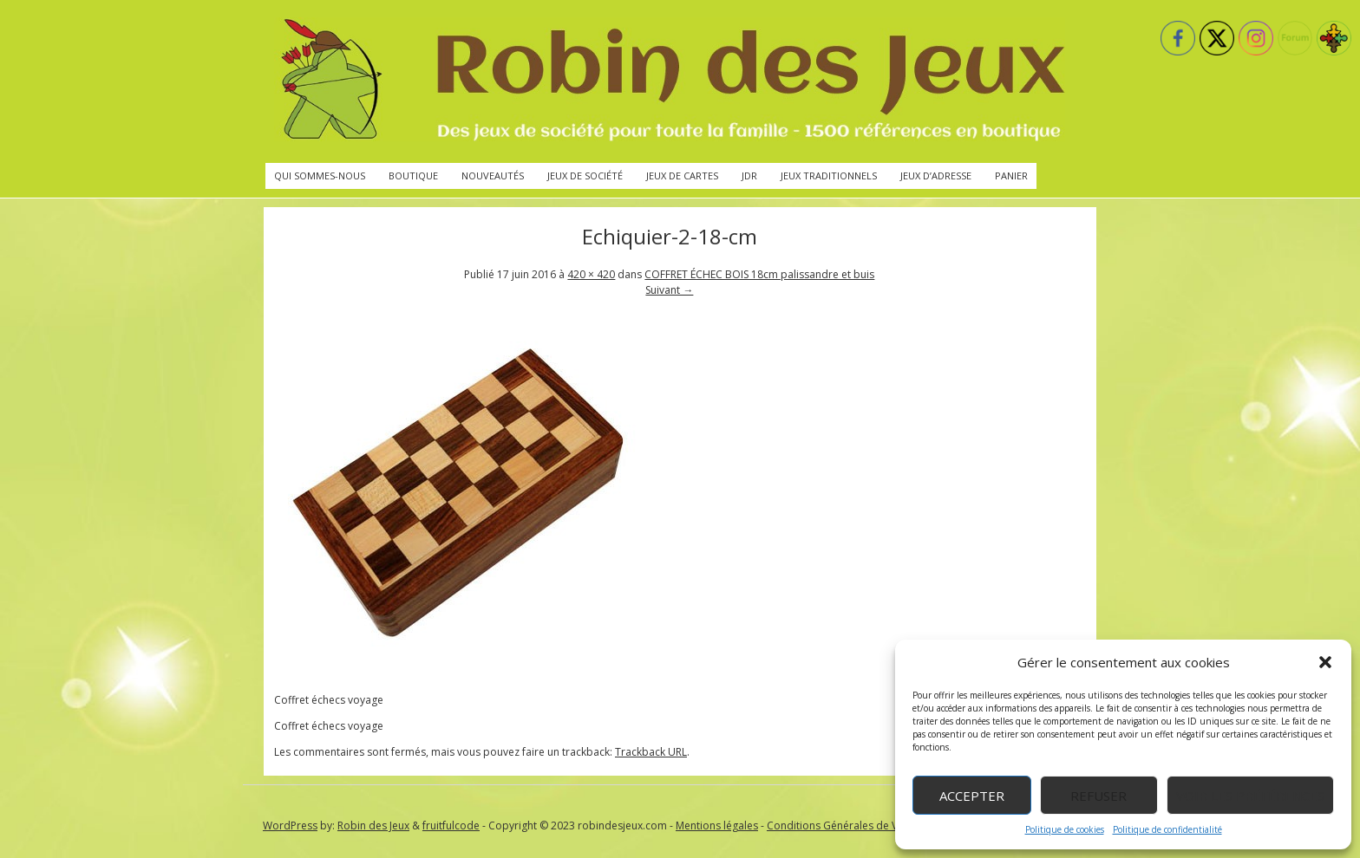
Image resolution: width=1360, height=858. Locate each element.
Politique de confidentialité (1167, 829)
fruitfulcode (451, 825)
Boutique (413, 175)
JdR (749, 175)
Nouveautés (492, 175)
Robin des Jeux (373, 825)
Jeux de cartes (682, 175)
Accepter (971, 795)
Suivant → (669, 290)
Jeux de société (585, 175)
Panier (1011, 175)
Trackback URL (651, 751)
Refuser (1098, 795)
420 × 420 (591, 274)
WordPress (290, 825)
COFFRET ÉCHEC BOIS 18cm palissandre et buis (759, 274)
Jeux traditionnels (829, 175)
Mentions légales (717, 825)
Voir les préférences (1250, 795)
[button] (1325, 662)
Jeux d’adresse (935, 175)
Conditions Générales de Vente (843, 825)
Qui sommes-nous (319, 175)
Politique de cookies (1064, 829)
